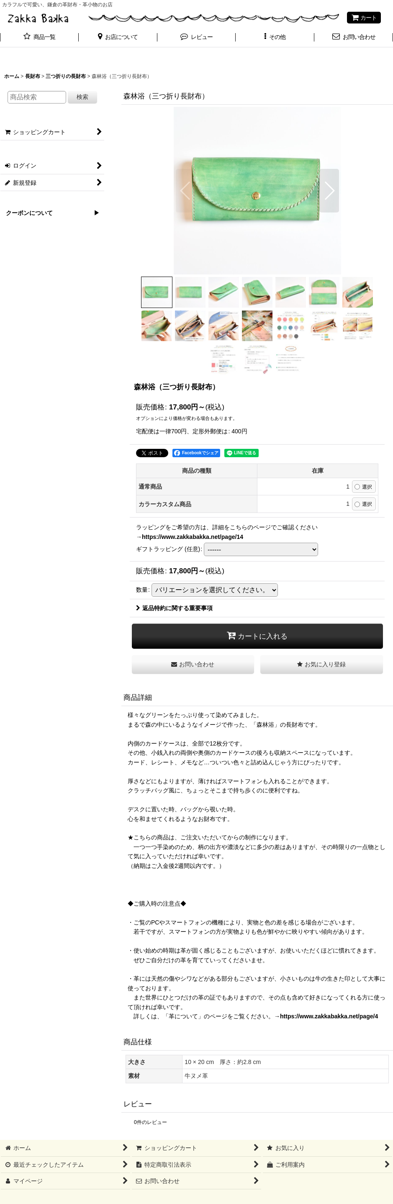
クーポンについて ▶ (50, 213)
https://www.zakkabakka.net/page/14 (192, 536)
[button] (118, 37)
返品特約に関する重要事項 (174, 608)
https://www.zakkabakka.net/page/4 (329, 1016)
